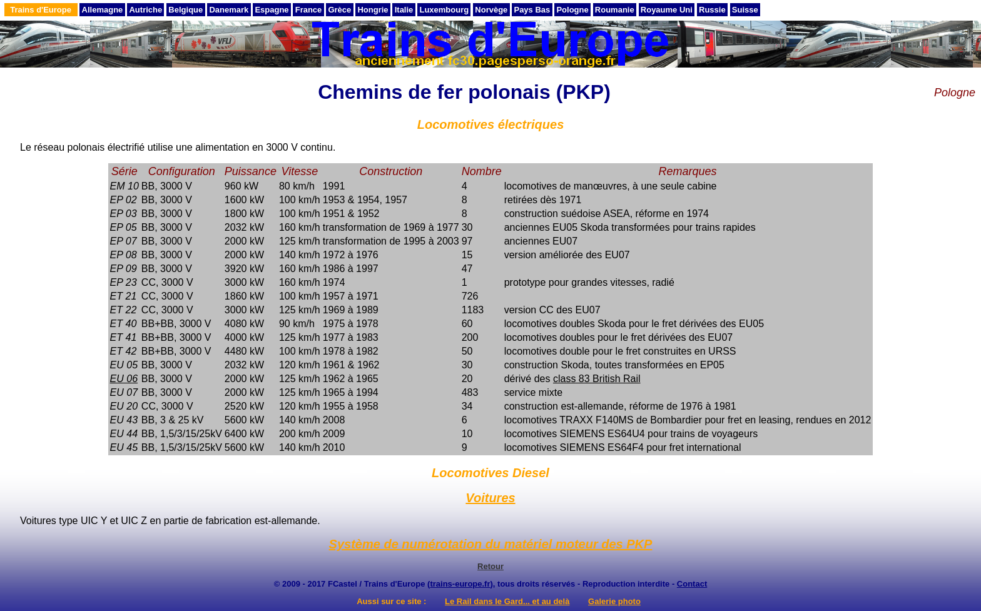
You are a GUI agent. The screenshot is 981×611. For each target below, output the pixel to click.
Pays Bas (532, 9)
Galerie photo (614, 601)
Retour (490, 566)
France (308, 9)
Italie (404, 9)
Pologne (572, 9)
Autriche (145, 9)
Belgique (185, 9)
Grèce (339, 9)
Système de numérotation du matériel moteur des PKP (491, 544)
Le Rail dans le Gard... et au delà (507, 601)
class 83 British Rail (597, 378)
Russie (712, 9)
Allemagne (102, 9)
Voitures (490, 498)
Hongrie (372, 9)
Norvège (491, 9)
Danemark (228, 9)
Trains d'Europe (40, 9)
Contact (692, 583)
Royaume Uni (667, 9)
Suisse (745, 9)
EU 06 (124, 378)
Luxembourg (444, 9)
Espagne (271, 9)
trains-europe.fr (460, 583)
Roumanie (614, 9)
